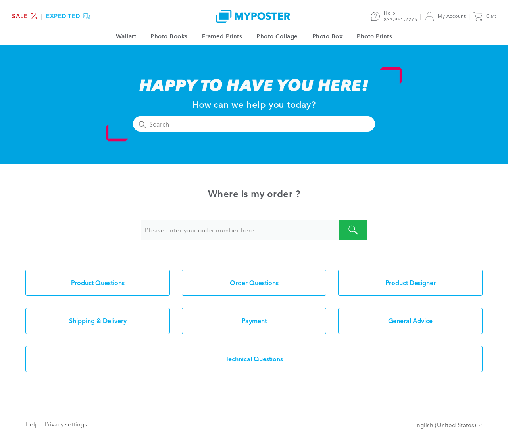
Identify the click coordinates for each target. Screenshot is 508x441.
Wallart (126, 36)
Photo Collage (277, 36)
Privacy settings (66, 424)
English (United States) (448, 425)
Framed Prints (222, 36)
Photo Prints (374, 36)
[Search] (254, 124)
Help (32, 424)
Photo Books (169, 36)
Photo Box (327, 36)
